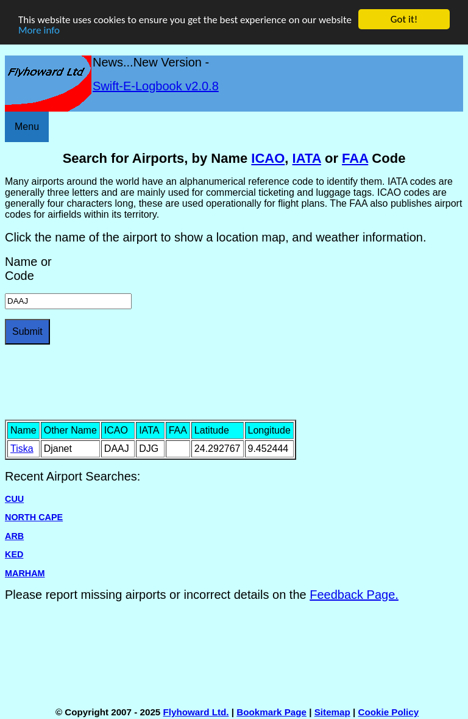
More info (39, 30)
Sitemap (332, 712)
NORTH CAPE (34, 517)
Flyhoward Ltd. (196, 712)
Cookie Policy (388, 712)
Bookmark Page (271, 712)
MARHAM (25, 573)
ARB (14, 536)
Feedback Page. (354, 594)
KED (14, 554)
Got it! (404, 19)
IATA (306, 158)
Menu (27, 126)
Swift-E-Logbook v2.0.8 (156, 86)
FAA (355, 158)
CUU (14, 499)
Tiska (22, 448)
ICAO (268, 158)
